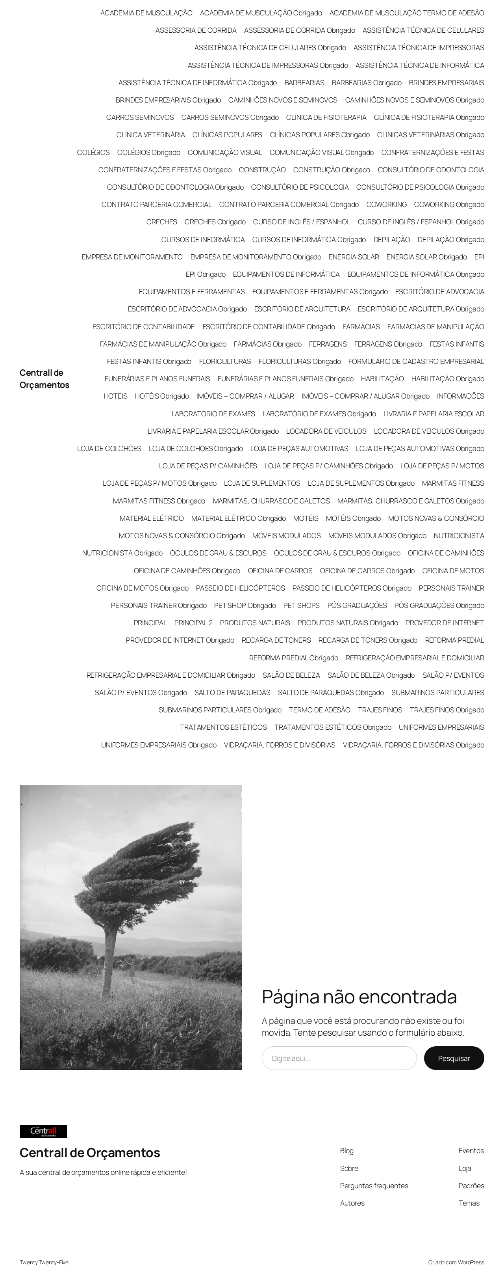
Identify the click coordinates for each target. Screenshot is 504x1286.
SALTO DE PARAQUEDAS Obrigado (331, 692)
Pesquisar (454, 1058)
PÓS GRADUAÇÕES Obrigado (439, 605)
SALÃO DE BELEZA (291, 675)
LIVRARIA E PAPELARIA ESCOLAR (434, 413)
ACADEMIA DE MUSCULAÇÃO (146, 12)
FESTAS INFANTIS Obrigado (149, 361)
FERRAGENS (328, 344)
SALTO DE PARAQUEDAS (233, 692)
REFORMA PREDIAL (455, 640)
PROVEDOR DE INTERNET (445, 622)
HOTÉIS (116, 396)
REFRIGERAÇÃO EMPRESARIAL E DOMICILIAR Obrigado (171, 675)
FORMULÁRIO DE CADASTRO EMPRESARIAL (416, 361)
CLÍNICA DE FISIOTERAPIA (326, 117)
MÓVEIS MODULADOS (286, 535)
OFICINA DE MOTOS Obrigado (142, 588)
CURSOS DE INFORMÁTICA (203, 239)
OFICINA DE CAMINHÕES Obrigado (187, 570)
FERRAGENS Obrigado (388, 344)
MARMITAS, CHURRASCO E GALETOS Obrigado (410, 500)
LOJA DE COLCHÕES (109, 448)
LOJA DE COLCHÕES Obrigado (196, 448)
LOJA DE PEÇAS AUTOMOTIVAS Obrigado (420, 448)
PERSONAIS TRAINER (451, 588)
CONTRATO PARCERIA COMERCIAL (156, 204)
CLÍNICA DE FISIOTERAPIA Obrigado (429, 117)
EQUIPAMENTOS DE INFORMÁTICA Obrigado (416, 274)
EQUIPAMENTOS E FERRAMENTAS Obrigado (320, 291)
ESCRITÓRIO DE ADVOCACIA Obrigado (187, 308)
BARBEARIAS (304, 82)
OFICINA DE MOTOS (453, 570)
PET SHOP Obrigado (245, 605)
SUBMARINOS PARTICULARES (437, 692)
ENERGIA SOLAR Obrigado (427, 256)
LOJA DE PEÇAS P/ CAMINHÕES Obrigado (329, 465)
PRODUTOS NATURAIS (255, 622)
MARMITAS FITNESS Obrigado (159, 500)
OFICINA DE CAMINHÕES (446, 552)
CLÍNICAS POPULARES (227, 134)
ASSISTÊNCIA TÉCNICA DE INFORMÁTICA (420, 65)
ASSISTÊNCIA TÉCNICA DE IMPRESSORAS (419, 47)
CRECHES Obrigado (215, 221)
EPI (479, 256)
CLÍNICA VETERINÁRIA (151, 134)
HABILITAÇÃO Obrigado (447, 378)
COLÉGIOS (93, 152)
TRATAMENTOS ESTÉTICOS (223, 727)
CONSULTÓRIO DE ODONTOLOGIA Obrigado (175, 187)
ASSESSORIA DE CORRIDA (196, 30)
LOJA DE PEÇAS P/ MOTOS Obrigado (160, 483)
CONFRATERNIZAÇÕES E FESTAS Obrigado (165, 169)
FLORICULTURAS (225, 361)
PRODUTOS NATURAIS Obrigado (348, 622)
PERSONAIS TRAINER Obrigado (158, 605)
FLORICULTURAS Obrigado (300, 361)
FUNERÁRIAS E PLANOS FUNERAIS (157, 378)
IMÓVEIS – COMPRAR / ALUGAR (245, 396)
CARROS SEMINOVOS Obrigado (230, 117)
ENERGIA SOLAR (354, 256)
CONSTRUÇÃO (262, 169)
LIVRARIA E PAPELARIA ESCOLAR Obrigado (213, 431)
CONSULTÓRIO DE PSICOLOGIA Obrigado (420, 187)
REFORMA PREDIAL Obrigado (293, 657)
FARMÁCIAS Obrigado (267, 344)
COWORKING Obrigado (449, 204)
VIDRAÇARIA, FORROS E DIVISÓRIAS (279, 744)
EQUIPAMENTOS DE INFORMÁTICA (286, 274)
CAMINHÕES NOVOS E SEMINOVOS (282, 99)
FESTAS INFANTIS (457, 344)
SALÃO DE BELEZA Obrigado (371, 675)
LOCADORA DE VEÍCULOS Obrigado (429, 431)
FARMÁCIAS (361, 326)
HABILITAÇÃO (382, 378)
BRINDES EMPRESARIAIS (446, 82)
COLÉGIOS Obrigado (148, 152)
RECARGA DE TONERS (276, 640)
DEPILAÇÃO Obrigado (451, 239)
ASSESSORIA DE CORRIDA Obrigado (299, 30)
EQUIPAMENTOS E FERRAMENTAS (192, 291)
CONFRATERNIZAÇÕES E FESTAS (433, 152)
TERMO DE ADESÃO (319, 709)
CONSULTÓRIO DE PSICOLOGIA (300, 187)
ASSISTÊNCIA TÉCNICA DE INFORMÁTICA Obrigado (198, 82)
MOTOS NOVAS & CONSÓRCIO (436, 518)
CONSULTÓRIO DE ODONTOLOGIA (431, 169)
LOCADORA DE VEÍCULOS (326, 431)
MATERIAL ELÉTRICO (152, 518)
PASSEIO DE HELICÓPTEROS (240, 588)
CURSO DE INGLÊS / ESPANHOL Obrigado (421, 221)
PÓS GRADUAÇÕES (357, 605)
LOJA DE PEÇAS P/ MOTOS (442, 465)
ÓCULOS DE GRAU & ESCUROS (218, 552)
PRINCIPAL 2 (193, 622)
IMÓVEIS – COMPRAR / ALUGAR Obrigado (366, 396)
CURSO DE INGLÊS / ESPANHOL (301, 221)
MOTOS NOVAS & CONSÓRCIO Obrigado (182, 535)
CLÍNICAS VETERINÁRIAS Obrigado (430, 134)
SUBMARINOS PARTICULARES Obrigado (220, 709)
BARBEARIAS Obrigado (367, 82)
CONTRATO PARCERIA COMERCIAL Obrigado (289, 204)
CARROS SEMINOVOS (140, 117)
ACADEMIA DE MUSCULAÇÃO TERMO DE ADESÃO (407, 12)
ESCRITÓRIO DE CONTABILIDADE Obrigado (269, 326)
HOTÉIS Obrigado (162, 396)
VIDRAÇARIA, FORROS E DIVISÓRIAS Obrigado (413, 744)
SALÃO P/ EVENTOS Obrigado (141, 692)
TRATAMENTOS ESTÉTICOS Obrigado (332, 727)
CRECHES (161, 221)
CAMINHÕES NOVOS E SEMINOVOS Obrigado (414, 99)
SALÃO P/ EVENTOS (453, 675)
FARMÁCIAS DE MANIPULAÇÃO (435, 326)
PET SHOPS (302, 605)
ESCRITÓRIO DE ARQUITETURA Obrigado (421, 308)
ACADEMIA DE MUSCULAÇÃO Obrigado (261, 12)
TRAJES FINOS (380, 709)
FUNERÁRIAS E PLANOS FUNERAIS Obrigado (285, 378)
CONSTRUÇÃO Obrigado (331, 169)
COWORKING (387, 204)
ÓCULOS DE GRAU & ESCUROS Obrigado (337, 552)
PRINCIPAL (150, 622)
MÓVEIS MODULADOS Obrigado (377, 535)
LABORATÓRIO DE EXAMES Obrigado (319, 413)
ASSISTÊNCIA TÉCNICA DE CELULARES (423, 30)
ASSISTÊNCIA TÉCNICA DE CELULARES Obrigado (270, 47)
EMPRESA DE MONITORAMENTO (132, 256)
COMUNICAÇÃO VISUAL (225, 152)
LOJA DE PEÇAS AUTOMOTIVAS (299, 448)
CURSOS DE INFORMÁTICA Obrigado (309, 239)
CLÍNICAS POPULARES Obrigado (320, 134)
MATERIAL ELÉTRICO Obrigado (238, 518)
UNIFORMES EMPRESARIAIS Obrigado (159, 744)
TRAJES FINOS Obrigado (447, 709)
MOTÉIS (305, 518)
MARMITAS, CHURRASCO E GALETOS (271, 500)
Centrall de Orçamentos (44, 378)
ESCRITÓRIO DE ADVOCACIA (439, 291)
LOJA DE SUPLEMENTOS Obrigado (361, 483)
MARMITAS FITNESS (453, 483)
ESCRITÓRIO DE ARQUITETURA (302, 308)
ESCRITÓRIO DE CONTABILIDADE (144, 326)
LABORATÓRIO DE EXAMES (213, 413)
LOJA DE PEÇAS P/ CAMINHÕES (208, 465)
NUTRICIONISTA (459, 535)
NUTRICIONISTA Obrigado (122, 552)
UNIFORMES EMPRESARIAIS (441, 727)
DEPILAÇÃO (392, 239)
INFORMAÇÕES (460, 396)
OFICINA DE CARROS (280, 570)
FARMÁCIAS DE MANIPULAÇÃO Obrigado (163, 344)
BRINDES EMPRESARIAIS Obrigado (168, 99)
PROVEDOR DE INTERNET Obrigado (180, 640)
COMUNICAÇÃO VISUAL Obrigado (322, 152)
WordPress (471, 1262)
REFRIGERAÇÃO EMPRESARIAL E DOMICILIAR (415, 657)
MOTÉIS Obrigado (353, 518)
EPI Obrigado (206, 274)
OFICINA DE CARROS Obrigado (367, 570)
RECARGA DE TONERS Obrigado (368, 640)
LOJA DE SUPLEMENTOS (262, 483)
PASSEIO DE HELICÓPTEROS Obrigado (352, 588)
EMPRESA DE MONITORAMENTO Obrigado (256, 256)
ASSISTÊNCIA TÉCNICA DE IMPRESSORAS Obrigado (268, 65)
